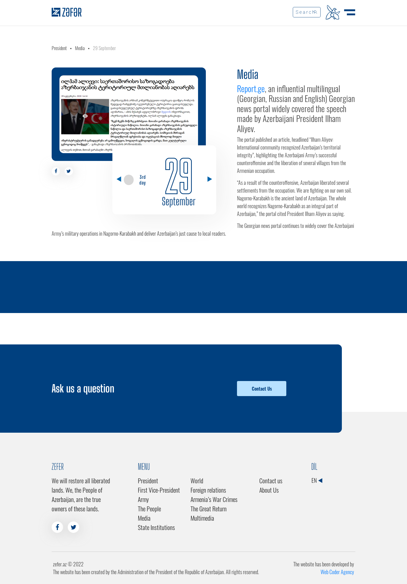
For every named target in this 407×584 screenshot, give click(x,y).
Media (80, 48)
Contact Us (262, 388)
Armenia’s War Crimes (214, 499)
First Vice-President (159, 489)
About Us (269, 489)
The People (149, 508)
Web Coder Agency (337, 572)
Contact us (270, 480)
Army (143, 499)
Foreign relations (208, 489)
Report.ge (251, 88)
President (59, 48)
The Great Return (209, 508)
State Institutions (156, 527)
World (197, 480)
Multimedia (202, 517)
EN (316, 480)
